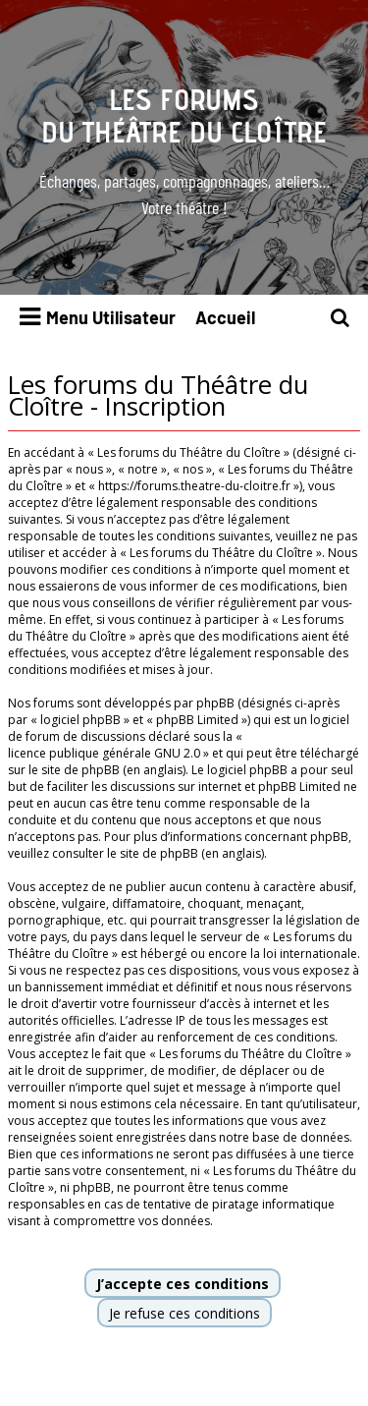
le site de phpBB (74, 769)
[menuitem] (340, 318)
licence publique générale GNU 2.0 (104, 753)
